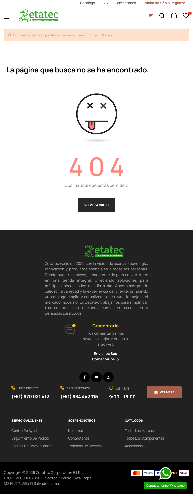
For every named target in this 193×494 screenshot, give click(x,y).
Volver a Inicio (96, 205)
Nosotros (75, 430)
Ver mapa (167, 392)
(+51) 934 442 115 (79, 396)
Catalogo (87, 2)
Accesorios (134, 445)
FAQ (105, 2)
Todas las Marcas (139, 430)
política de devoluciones (31, 445)
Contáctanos (125, 2)
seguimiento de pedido (30, 438)
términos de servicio (85, 445)
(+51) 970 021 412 (30, 396)
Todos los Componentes (144, 438)
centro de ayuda (25, 430)
